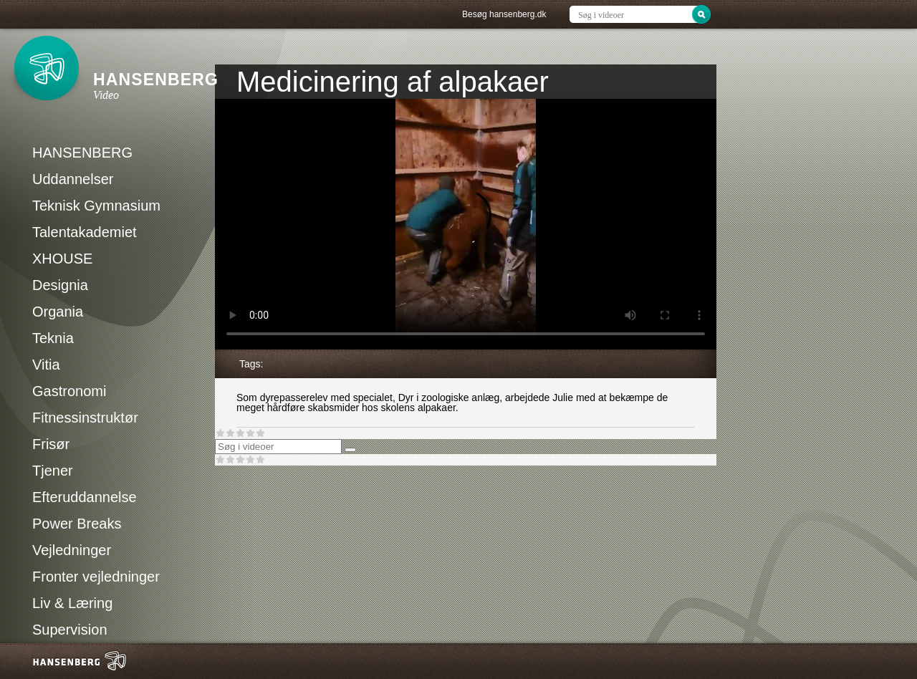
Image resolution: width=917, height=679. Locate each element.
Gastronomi (69, 391)
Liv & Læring (72, 603)
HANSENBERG (82, 152)
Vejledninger (71, 550)
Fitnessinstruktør (85, 417)
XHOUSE (62, 258)
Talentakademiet (84, 232)
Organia (57, 311)
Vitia (46, 364)
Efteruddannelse (84, 497)
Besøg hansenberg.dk (504, 14)
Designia (60, 285)
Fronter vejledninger (96, 576)
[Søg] (350, 450)
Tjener (52, 470)
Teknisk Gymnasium (96, 205)
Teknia (53, 338)
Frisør (50, 444)
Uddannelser (72, 179)
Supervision (69, 629)
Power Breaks (77, 523)
